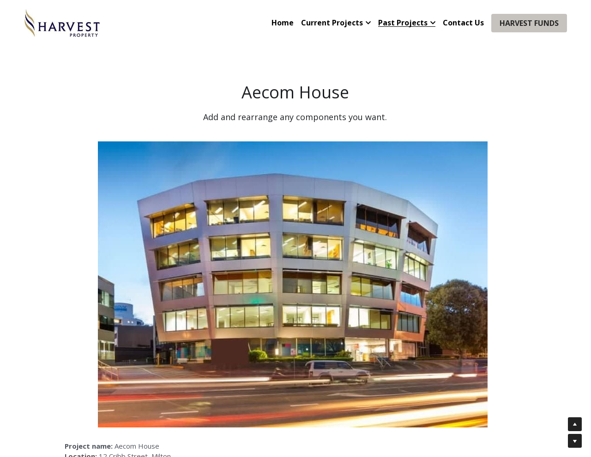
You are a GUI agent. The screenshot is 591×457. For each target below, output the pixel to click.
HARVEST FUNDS (529, 23)
